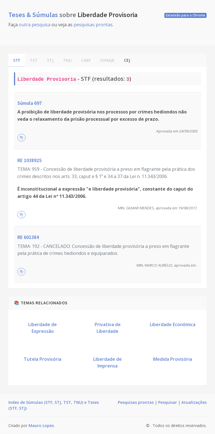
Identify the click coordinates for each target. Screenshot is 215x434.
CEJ (127, 60)
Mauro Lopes (41, 425)
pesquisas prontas (93, 25)
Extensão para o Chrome (185, 15)
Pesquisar (167, 402)
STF (16, 60)
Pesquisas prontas (136, 402)
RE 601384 (28, 237)
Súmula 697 (29, 103)
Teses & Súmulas (33, 14)
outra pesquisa (34, 25)
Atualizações (194, 402)
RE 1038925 (29, 160)
